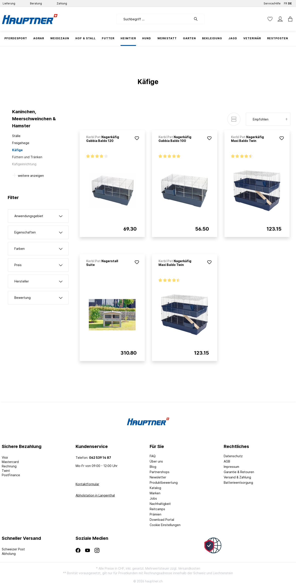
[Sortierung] (268, 119)
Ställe (16, 136)
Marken (155, 493)
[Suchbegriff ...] (154, 19)
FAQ (153, 456)
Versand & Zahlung (237, 477)
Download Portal (162, 519)
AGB (227, 461)
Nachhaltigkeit (160, 504)
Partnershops (159, 472)
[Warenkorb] (289, 19)
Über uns (156, 461)
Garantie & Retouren (239, 472)
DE (290, 2)
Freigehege (20, 143)
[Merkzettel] (270, 19)
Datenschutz (233, 456)
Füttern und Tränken (27, 157)
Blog (153, 466)
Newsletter (158, 477)
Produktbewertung (164, 482)
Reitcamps (157, 509)
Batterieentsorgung (238, 482)
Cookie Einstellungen (165, 525)
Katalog (155, 488)
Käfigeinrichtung (24, 164)
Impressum (231, 466)
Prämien (155, 514)
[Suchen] (198, 19)
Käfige (17, 150)
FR (285, 2)
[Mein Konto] (280, 19)
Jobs (153, 498)
